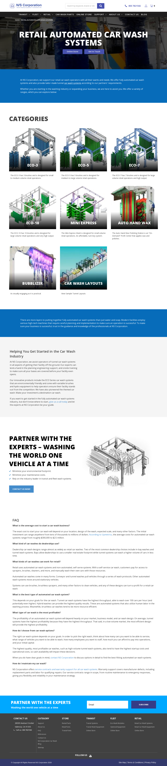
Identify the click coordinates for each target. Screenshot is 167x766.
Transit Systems (92, 723)
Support (100, 14)
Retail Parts (66, 727)
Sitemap (41, 747)
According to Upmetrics (100, 534)
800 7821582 (133, 6)
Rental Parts (66, 723)
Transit (24, 14)
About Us (115, 14)
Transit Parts (66, 730)
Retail (48, 14)
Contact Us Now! (21, 489)
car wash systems (72, 83)
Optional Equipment (117, 727)
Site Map (122, 762)
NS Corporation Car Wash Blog (47, 742)
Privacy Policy (150, 762)
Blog (144, 14)
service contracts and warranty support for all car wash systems (66, 669)
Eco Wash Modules (117, 723)
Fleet (36, 14)
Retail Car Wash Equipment (144, 727)
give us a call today (58, 401)
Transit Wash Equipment (95, 727)
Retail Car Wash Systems (144, 723)
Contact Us (132, 14)
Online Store (84, 14)
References (42, 734)
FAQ (39, 730)
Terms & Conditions (135, 762)
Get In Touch (94, 51)
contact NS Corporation (62, 657)
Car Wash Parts (65, 14)
